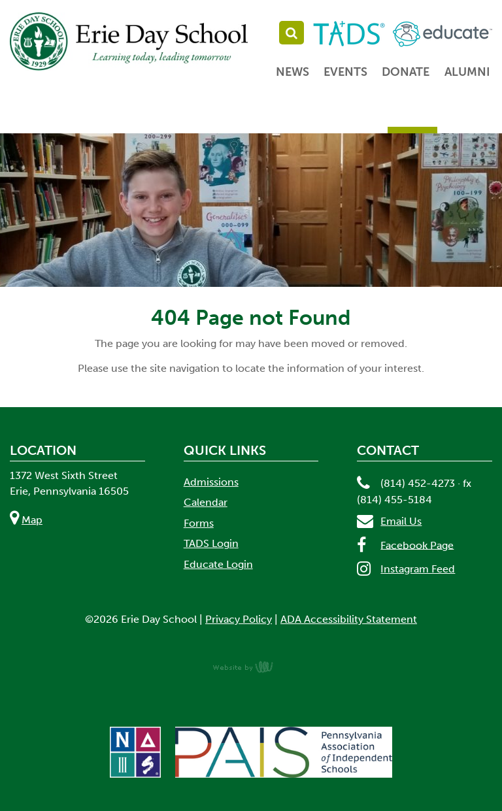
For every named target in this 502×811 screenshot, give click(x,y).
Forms (199, 523)
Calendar (205, 502)
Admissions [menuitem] (158, 116)
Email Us (401, 521)
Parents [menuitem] (413, 116)
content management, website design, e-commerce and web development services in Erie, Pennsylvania (251, 666)
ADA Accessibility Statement (348, 619)
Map (32, 520)
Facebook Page (417, 544)
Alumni (467, 72)
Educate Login (218, 564)
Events (345, 72)
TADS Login (211, 543)
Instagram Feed (417, 569)
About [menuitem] (84, 116)
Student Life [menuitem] (330, 116)
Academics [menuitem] (242, 116)
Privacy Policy (238, 619)
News (292, 72)
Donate (405, 72)
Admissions (211, 482)
